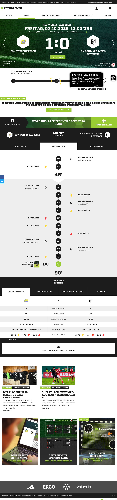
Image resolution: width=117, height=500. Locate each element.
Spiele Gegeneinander (73, 292)
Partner (57, 2)
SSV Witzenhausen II (23, 52)
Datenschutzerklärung (15, 494)
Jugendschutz (41, 494)
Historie (101, 292)
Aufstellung (96, 146)
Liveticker (58, 57)
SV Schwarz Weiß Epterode (93, 52)
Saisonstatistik (16, 292)
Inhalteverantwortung (52, 494)
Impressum (5, 494)
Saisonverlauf (44, 292)
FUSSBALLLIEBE (21, 2)
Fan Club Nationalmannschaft (45, 2)
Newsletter (73, 2)
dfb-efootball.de (31, 2)
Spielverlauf (58, 146)
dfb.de (12, 2)
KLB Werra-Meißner (58, 25)
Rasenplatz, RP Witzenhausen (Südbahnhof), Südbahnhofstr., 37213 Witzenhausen (58, 32)
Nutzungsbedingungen (29, 494)
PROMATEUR (5, 2)
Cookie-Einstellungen (66, 494)
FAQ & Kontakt (65, 2)
